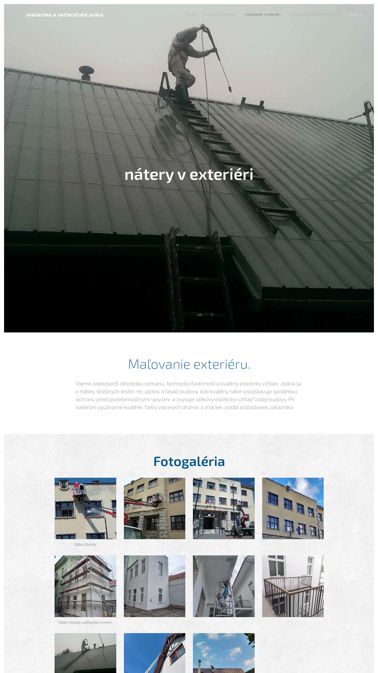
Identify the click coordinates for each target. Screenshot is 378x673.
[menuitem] (182, 14)
